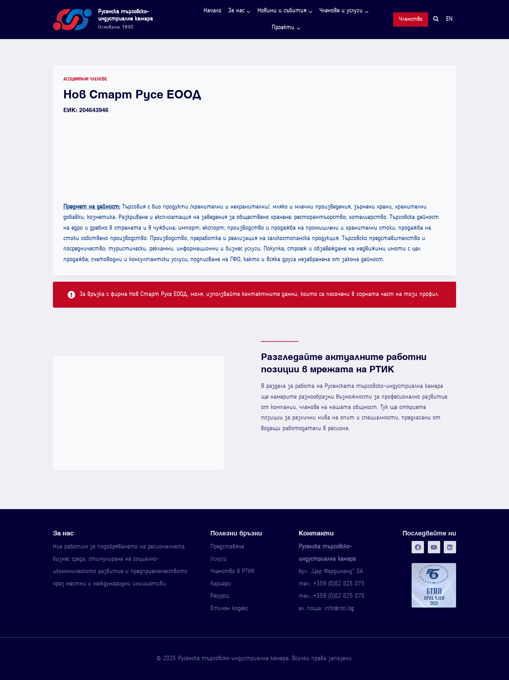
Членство (410, 19)
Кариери (220, 584)
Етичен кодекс (229, 609)
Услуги (218, 559)
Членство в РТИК (232, 572)
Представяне (227, 547)
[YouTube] (434, 547)
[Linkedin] (450, 547)
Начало (212, 11)
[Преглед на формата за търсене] (436, 19)
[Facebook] (418, 547)
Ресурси (220, 596)
